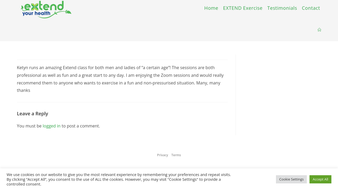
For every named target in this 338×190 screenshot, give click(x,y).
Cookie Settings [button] (291, 179)
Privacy (162, 155)
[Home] (319, 29)
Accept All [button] (320, 179)
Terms (176, 155)
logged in (52, 126)
